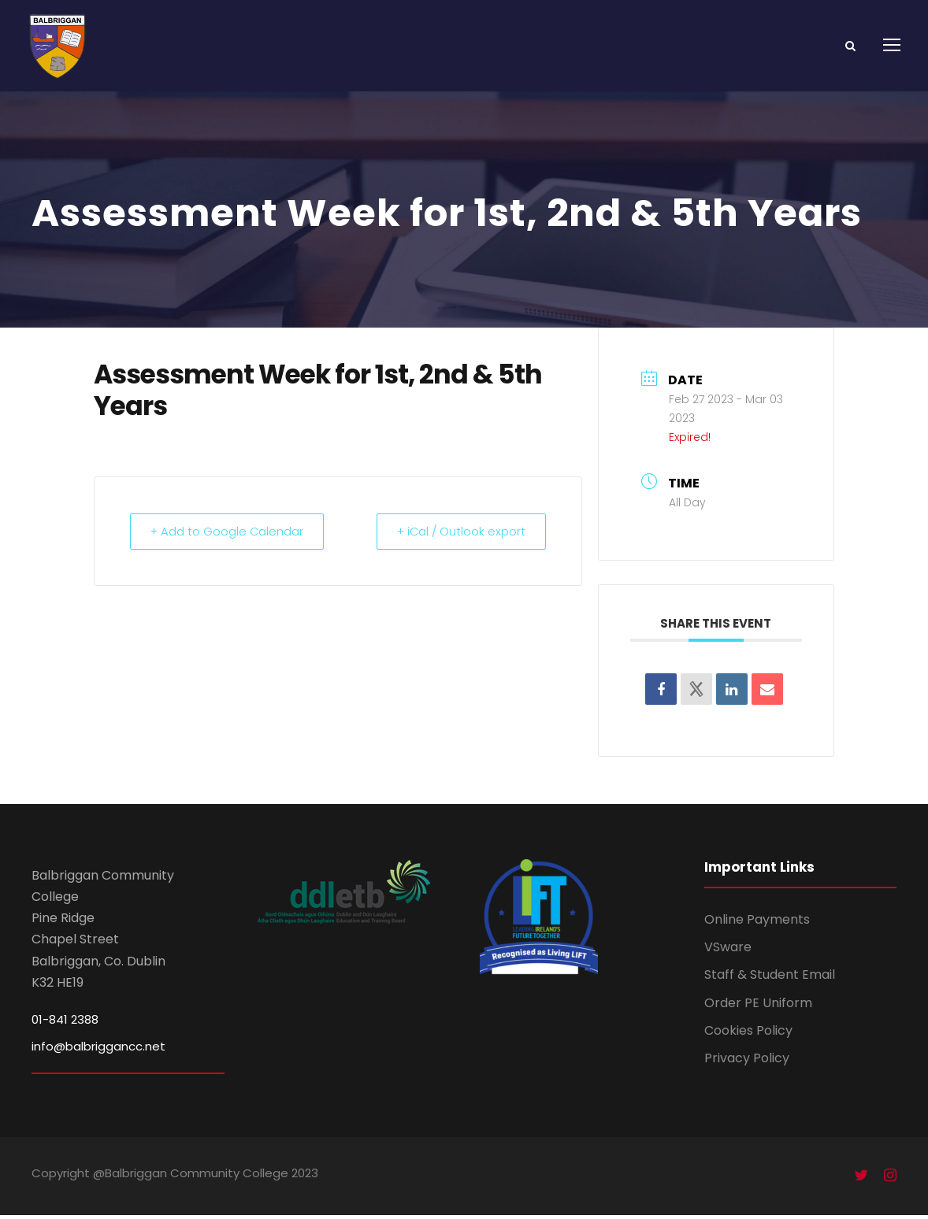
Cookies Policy (748, 1034)
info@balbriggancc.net (98, 1050)
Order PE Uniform (758, 1007)
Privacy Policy (746, 1062)
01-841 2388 (65, 1023)
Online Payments (757, 923)
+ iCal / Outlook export (457, 535)
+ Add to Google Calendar (230, 535)
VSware (728, 951)
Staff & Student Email (769, 978)
